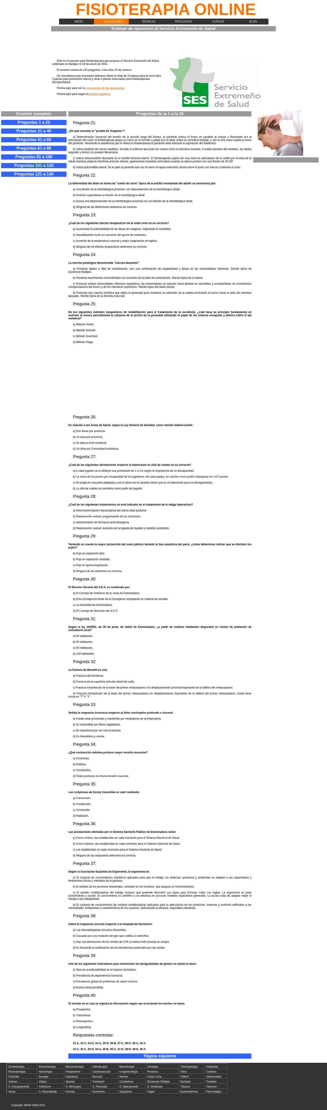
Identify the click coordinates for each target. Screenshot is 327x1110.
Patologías (183, 21)
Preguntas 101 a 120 (33, 165)
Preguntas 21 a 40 (33, 131)
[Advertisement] (166, 45)
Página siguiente (160, 1056)
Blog (253, 21)
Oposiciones (113, 21)
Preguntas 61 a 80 (33, 148)
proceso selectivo (99, 94)
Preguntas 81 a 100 (33, 157)
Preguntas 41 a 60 (33, 139)
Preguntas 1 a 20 (33, 122)
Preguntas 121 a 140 (33, 174)
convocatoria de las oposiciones (105, 88)
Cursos (218, 21)
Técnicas (149, 21)
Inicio (78, 21)
